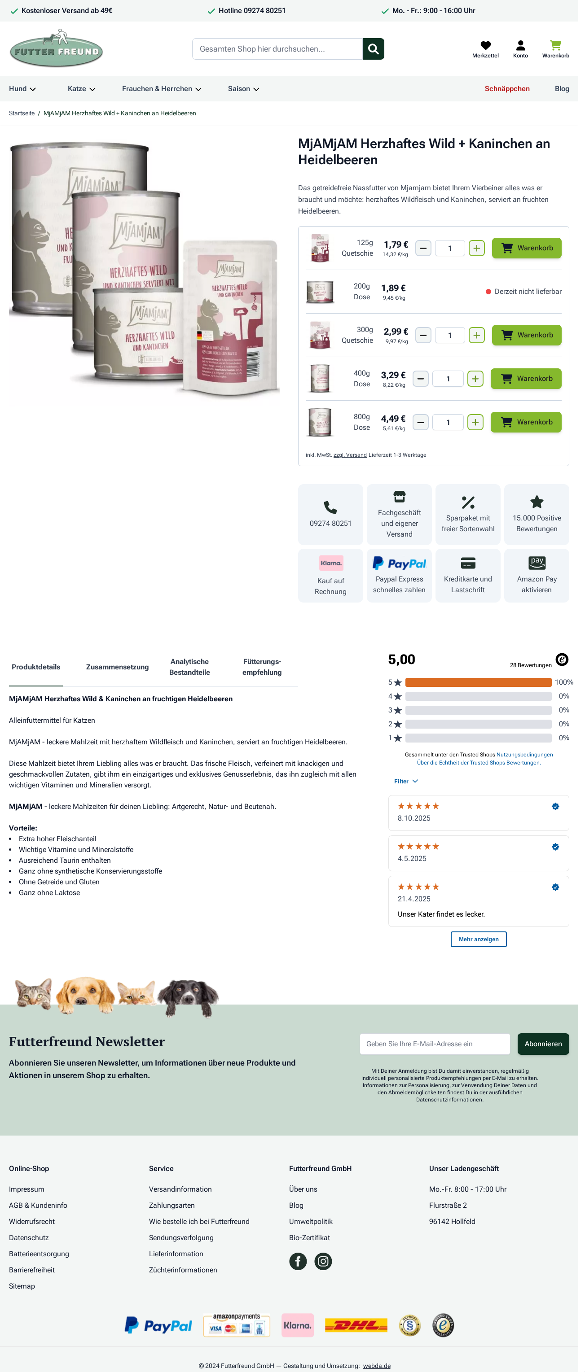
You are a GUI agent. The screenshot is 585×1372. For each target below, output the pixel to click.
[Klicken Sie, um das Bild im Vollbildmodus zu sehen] (144, 270)
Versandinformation (180, 1189)
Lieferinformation (176, 1254)
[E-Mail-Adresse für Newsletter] (435, 1044)
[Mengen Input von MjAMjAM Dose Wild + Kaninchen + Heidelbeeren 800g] (448, 422)
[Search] (277, 49)
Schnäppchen (507, 88)
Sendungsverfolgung (181, 1237)
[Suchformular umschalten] (373, 49)
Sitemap (22, 1286)
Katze (77, 88)
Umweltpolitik (311, 1221)
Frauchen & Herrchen (157, 88)
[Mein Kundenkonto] (520, 49)
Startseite (22, 113)
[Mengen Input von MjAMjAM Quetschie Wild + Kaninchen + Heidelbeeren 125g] (450, 248)
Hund (17, 88)
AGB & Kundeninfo (38, 1205)
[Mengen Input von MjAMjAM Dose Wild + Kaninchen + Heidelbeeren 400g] (448, 379)
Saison (239, 88)
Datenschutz (29, 1237)
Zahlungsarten (172, 1205)
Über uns (303, 1189)
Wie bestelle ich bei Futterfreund (199, 1221)
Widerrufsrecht (32, 1221)
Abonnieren (543, 1044)
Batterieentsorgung (39, 1254)
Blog (562, 88)
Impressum (26, 1189)
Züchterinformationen (183, 1270)
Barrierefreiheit (32, 1270)
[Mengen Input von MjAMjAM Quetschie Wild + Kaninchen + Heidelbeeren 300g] (450, 335)
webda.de (377, 1365)
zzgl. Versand (350, 455)
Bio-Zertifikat (309, 1237)
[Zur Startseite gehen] (56, 49)
